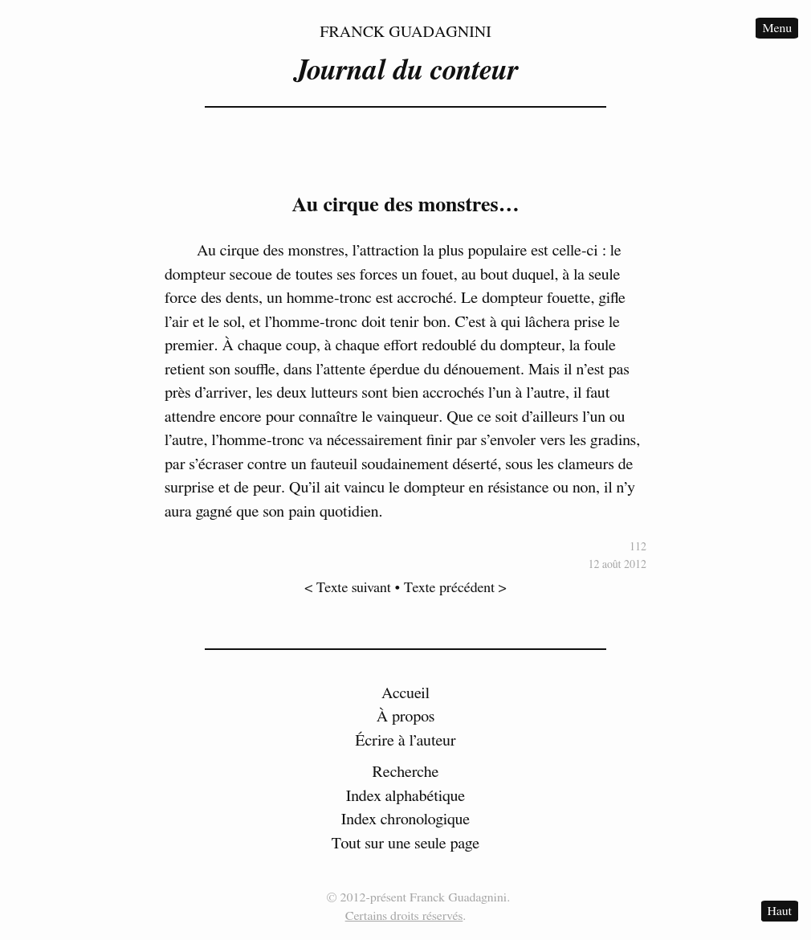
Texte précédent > (455, 588)
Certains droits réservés (404, 915)
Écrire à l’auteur (405, 741)
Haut (780, 911)
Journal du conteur (405, 70)
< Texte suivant (347, 588)
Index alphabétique (406, 796)
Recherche (406, 772)
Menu (777, 28)
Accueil (405, 693)
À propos (406, 717)
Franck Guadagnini (405, 32)
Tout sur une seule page (405, 844)
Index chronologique (405, 819)
